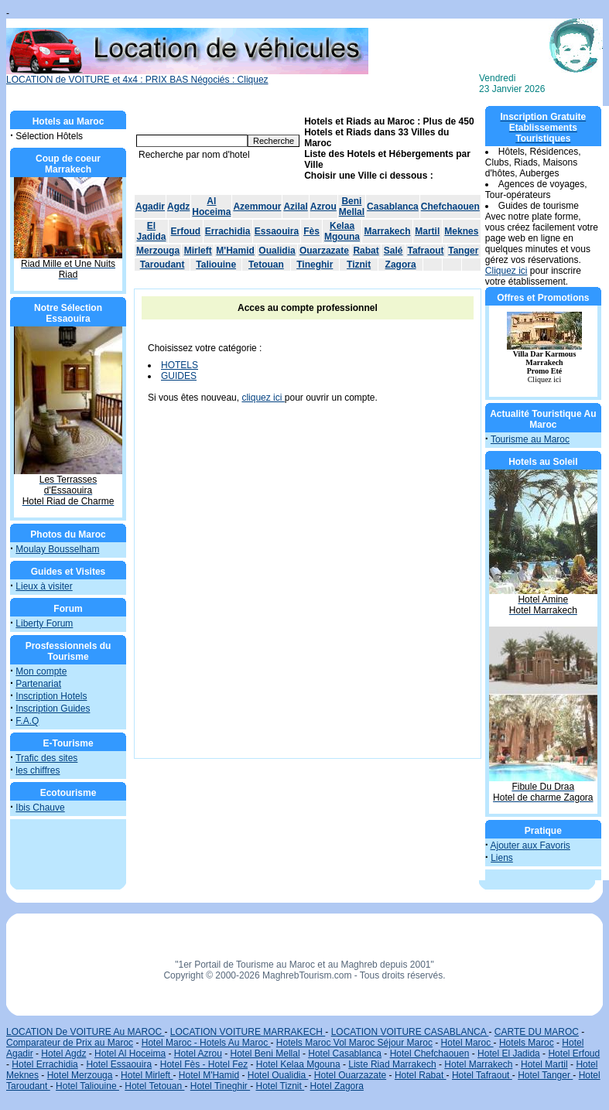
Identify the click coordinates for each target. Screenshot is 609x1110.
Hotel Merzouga (80, 1075)
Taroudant (162, 264)
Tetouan (266, 264)
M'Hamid (235, 250)
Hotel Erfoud (574, 1053)
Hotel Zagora (337, 1086)
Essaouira (277, 231)
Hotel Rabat (420, 1075)
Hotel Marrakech (478, 1064)
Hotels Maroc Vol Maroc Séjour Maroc (354, 1042)
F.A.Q (27, 721)
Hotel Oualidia (278, 1075)
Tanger (463, 250)
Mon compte (41, 671)
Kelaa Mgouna (342, 231)
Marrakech (387, 231)
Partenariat (38, 683)
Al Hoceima (211, 206)
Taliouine (216, 264)
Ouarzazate (324, 250)
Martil (427, 231)
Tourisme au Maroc (530, 439)
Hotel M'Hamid (209, 1075)
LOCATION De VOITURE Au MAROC (85, 1031)
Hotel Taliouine (87, 1086)
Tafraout (425, 250)
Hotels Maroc (526, 1042)
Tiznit (359, 264)
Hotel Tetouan (154, 1086)
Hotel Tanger (545, 1075)
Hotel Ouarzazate (350, 1075)
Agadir (150, 206)
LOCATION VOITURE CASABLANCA (410, 1031)
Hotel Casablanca (344, 1053)
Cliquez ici (506, 270)
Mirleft (198, 250)
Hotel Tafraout (482, 1075)
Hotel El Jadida (508, 1053)
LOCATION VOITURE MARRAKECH (247, 1031)
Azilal (295, 206)
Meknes (461, 231)
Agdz (178, 206)
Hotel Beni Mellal (265, 1053)
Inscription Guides (52, 708)
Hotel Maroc (467, 1042)
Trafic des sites (46, 758)
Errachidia (228, 231)
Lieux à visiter (43, 586)
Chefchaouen (450, 206)
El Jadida (151, 231)
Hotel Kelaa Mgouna (298, 1064)
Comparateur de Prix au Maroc (69, 1042)
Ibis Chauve (39, 807)
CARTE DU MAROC (536, 1031)
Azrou (323, 206)
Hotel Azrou (198, 1053)
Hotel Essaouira (119, 1064)
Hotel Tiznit (279, 1086)
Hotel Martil (544, 1064)
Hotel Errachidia (44, 1064)
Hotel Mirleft (147, 1075)
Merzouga (158, 250)
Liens (502, 857)
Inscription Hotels (51, 696)
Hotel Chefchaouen (430, 1053)
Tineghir (314, 264)
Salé (393, 250)
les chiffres (37, 770)
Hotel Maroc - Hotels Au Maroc (206, 1042)
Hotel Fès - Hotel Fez (204, 1064)
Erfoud (186, 231)
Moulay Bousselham (57, 549)
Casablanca (393, 206)
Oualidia (276, 250)
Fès (311, 231)
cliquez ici (262, 397)
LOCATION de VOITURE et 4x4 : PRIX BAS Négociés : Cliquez (187, 75)
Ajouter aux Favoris (530, 845)
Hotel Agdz (63, 1053)
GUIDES (179, 376)
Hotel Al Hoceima (130, 1053)
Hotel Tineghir (220, 1086)
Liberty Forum (44, 623)
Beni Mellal (351, 206)
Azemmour (257, 206)
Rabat (365, 250)
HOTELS (179, 365)
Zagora (400, 264)
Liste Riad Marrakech (392, 1064)
